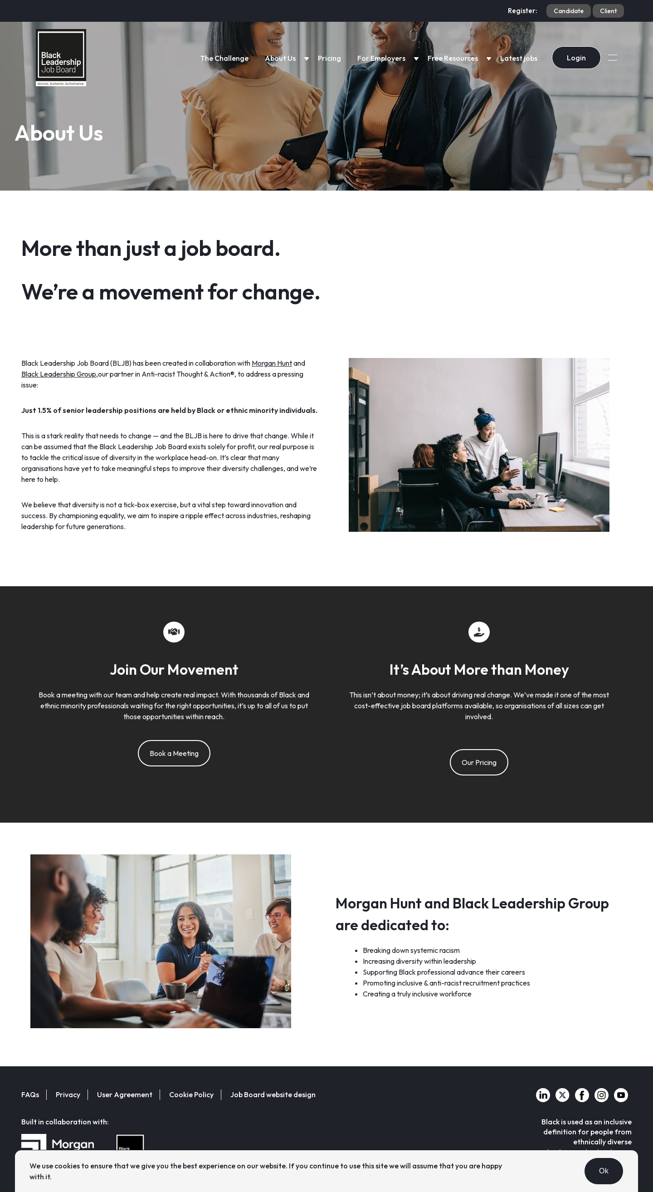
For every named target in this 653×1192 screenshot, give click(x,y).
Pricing (329, 58)
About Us (280, 58)
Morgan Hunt (272, 363)
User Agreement (124, 1094)
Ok (604, 1171)
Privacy (68, 1094)
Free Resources (453, 58)
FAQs (30, 1094)
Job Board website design (273, 1094)
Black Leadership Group (58, 373)
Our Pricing (479, 762)
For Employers (381, 58)
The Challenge (224, 58)
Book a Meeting (174, 753)
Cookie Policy (191, 1094)
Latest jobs (518, 58)
